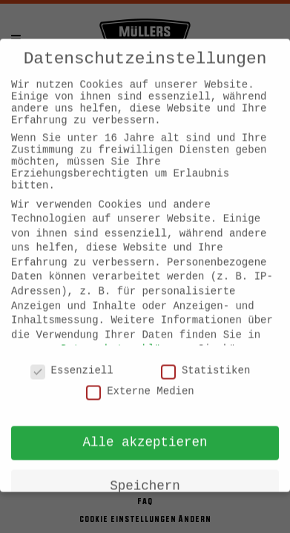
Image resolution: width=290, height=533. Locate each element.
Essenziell (71, 360)
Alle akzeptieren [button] (144, 432)
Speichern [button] (145, 476)
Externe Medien (140, 381)
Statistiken (205, 360)
